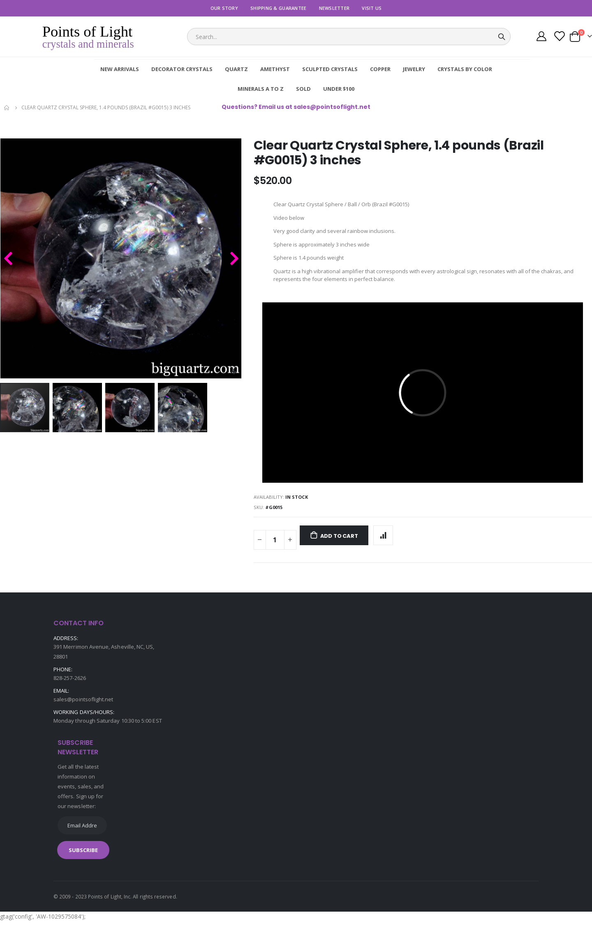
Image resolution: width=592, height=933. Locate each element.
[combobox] (348, 36)
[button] (234, 372)
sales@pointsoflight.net (83, 710)
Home (7, 108)
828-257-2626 (69, 689)
